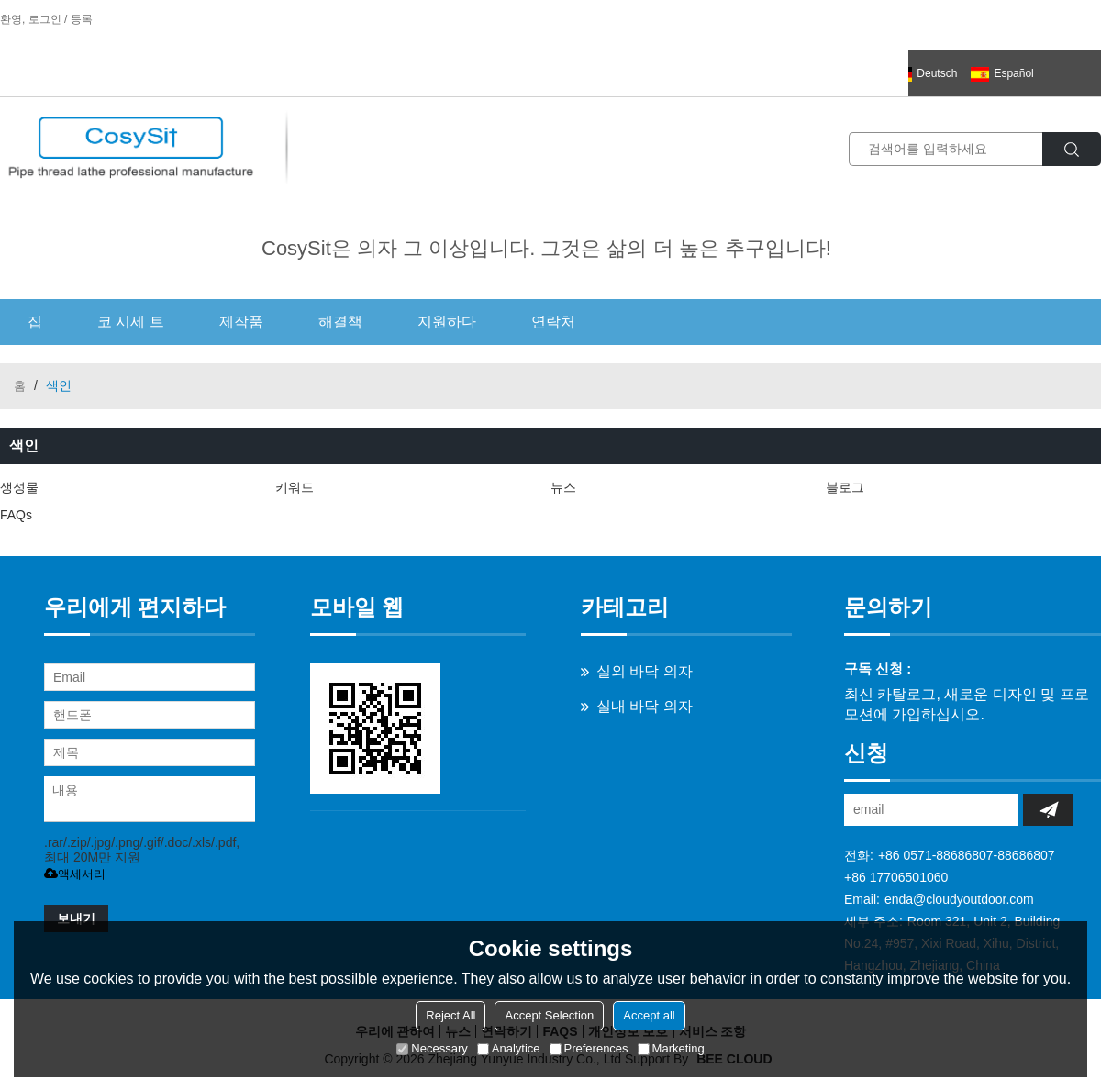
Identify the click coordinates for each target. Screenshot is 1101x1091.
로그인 (44, 19)
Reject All (450, 1015)
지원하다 (446, 321)
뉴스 (563, 487)
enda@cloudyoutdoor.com (959, 899)
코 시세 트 (130, 321)
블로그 (845, 487)
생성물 (19, 487)
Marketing (671, 1048)
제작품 (241, 321)
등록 (82, 19)
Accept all (648, 1015)
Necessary (431, 1048)
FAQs (16, 514)
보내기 (76, 918)
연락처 (553, 321)
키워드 (294, 487)
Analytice (508, 1048)
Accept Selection (549, 1015)
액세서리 (75, 874)
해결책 (340, 321)
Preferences (589, 1048)
